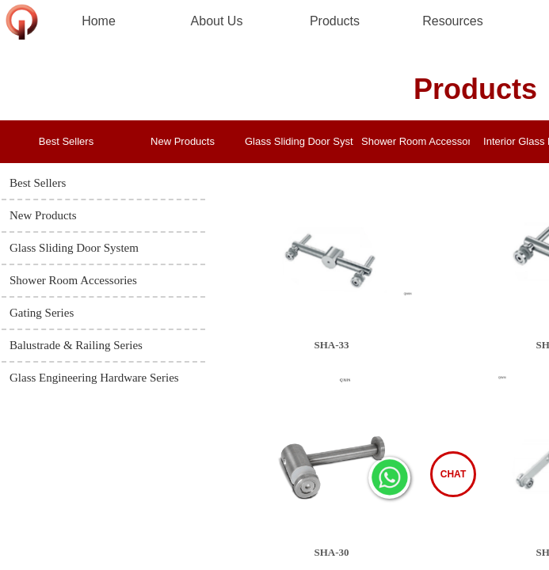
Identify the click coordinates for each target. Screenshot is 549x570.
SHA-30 (331, 552)
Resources (452, 21)
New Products (183, 141)
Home (99, 21)
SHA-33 (331, 345)
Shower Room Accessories (415, 141)
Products (335, 21)
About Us (217, 21)
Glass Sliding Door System (299, 141)
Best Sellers (66, 141)
